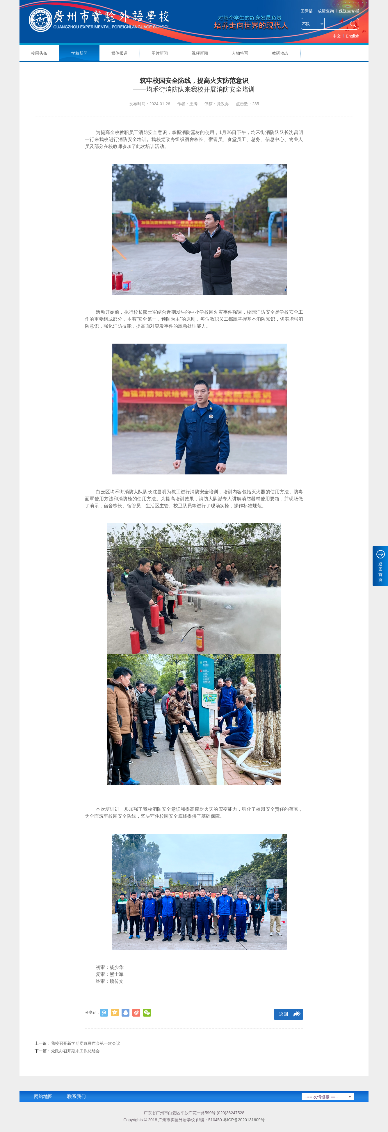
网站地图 (43, 1096)
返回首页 (380, 572)
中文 (337, 36)
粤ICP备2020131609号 (244, 1119)
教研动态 (280, 53)
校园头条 (39, 53)
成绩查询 (326, 11)
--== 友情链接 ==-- (321, 1096)
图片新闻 (160, 53)
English (352, 36)
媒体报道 (119, 53)
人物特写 (240, 53)
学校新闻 (79, 53)
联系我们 (76, 1096)
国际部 (306, 11)
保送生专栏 (349, 11)
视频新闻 (200, 53)
